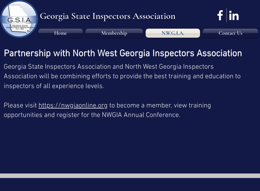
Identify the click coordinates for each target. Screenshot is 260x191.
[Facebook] (220, 15)
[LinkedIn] (234, 15)
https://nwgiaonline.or (71, 106)
